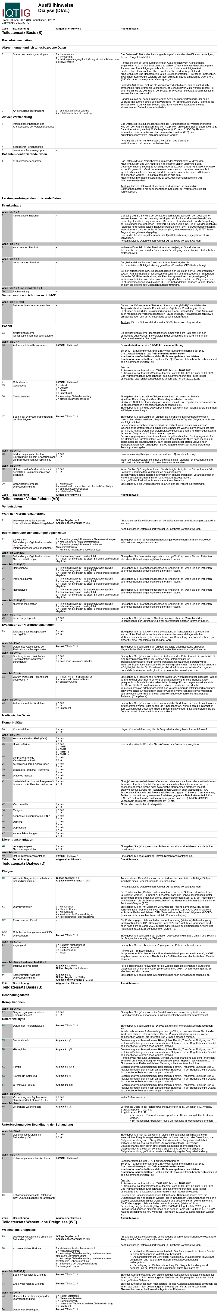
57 (3, 1012)
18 (3, 454)
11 (3, 305)
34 (3, 729)
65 (3, 1106)
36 (3, 744)
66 (3, 1134)
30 (3, 646)
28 (3, 618)
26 (3, 589)
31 (3, 656)
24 (3, 567)
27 (3, 603)
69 (3, 1236)
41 (3, 781)
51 (3, 906)
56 (3, 974)
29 (3, 631)
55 (3, 965)
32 (3, 676)
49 (3, 856)
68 (3, 1195)
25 (3, 578)
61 (3, 1066)
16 (3, 396)
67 (3, 1158)
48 (3, 846)
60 (3, 1049)
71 (3, 1274)
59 (3, 1040)
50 (3, 878)
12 (3, 332)
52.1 (4, 920)
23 (3, 556)
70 (3, 1248)
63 (3, 1085)
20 (3, 483)
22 (3, 539)
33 (3, 703)
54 (3, 945)
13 (3, 345)
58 (3, 1025)
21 (3, 520)
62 (3, 1075)
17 (3, 416)
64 (3, 1097)
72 (3, 1283)
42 (3, 804)
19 (3, 469)
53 (3, 935)
